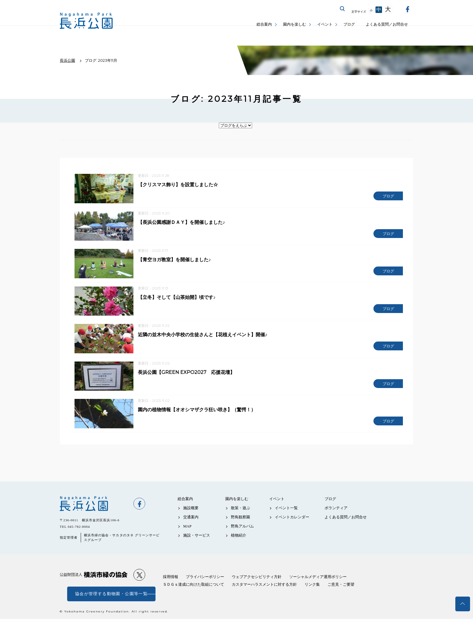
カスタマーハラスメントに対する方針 (264, 591)
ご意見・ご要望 (341, 591)
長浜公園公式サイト (86, 21)
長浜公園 (94, 510)
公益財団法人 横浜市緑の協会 (94, 582)
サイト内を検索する (342, 8)
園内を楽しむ (294, 24)
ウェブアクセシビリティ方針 (257, 584)
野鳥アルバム (242, 533)
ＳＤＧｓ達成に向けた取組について (193, 591)
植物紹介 (238, 542)
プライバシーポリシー (205, 584)
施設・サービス (196, 542)
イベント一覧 (286, 515)
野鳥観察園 (240, 524)
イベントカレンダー (292, 524)
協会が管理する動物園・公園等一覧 (111, 601)
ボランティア (336, 515)
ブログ (349, 24)
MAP (187, 533)
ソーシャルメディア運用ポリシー (318, 584)
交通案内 (191, 524)
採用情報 (170, 584)
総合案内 (264, 24)
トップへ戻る (462, 604)
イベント (325, 24)
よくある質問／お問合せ (387, 24)
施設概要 (191, 515)
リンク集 (312, 591)
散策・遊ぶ (240, 515)
